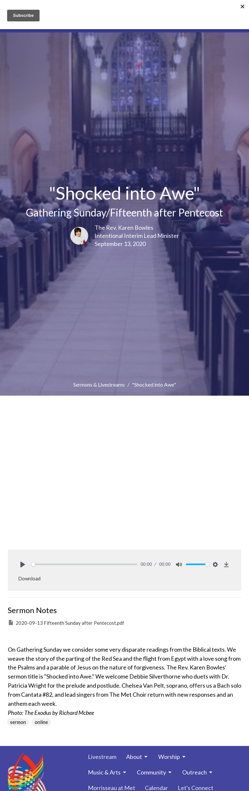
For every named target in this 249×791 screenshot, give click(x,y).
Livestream (102, 756)
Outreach (197, 772)
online (41, 722)
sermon (18, 722)
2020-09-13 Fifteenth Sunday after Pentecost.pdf (66, 622)
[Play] (23, 564)
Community (154, 772)
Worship (172, 756)
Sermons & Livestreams (99, 384)
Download (29, 578)
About (137, 756)
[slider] (84, 564)
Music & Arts (107, 772)
